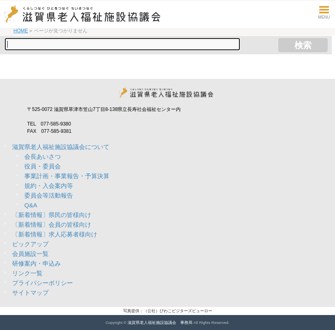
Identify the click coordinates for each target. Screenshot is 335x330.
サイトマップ (30, 292)
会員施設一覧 (30, 253)
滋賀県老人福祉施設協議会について (60, 146)
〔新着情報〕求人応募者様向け (54, 234)
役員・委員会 (42, 166)
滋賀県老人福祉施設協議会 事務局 (160, 322)
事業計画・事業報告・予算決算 (66, 175)
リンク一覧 (27, 273)
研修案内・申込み (36, 263)
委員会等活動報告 (48, 195)
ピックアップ (30, 244)
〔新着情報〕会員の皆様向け (51, 224)
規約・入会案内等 (48, 185)
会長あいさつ (42, 156)
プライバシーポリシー (42, 282)
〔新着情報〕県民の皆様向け (51, 214)
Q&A (30, 205)
